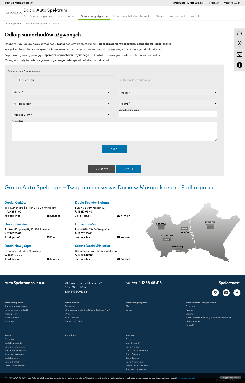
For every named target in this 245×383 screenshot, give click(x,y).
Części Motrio (11, 358)
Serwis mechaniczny (15, 346)
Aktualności (177, 15)
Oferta (128, 306)
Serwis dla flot (72, 317)
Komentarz (17, 121)
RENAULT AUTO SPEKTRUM (19, 3)
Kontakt (214, 3)
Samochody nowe (41, 15)
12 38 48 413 (143, 282)
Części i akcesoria (13, 343)
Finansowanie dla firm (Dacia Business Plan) (87, 310)
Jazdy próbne (11, 313)
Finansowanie (12, 317)
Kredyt (189, 310)
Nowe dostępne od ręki (16, 310)
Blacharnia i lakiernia (15, 350)
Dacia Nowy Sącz (134, 361)
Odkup (128, 310)
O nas (128, 339)
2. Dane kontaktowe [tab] (134, 80)
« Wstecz (101, 169)
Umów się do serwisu (15, 365)
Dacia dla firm (66, 15)
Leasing (189, 313)
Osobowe (69, 313)
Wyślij (128, 169)
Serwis (160, 15)
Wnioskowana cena (129, 110)
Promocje (9, 321)
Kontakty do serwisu (135, 369)
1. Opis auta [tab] (25, 80)
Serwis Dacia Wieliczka (137, 365)
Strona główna (13, 23)
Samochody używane (94, 15)
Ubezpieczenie (193, 321)
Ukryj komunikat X (230, 377)
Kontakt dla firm (73, 321)
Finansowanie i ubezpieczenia (132, 15)
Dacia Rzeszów (132, 354)
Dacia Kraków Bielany (136, 350)
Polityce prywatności (186, 377)
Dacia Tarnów (132, 358)
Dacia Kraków (132, 346)
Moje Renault (232, 3)
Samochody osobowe (16, 306)
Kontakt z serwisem (14, 354)
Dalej (114, 149)
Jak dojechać (12, 215)
